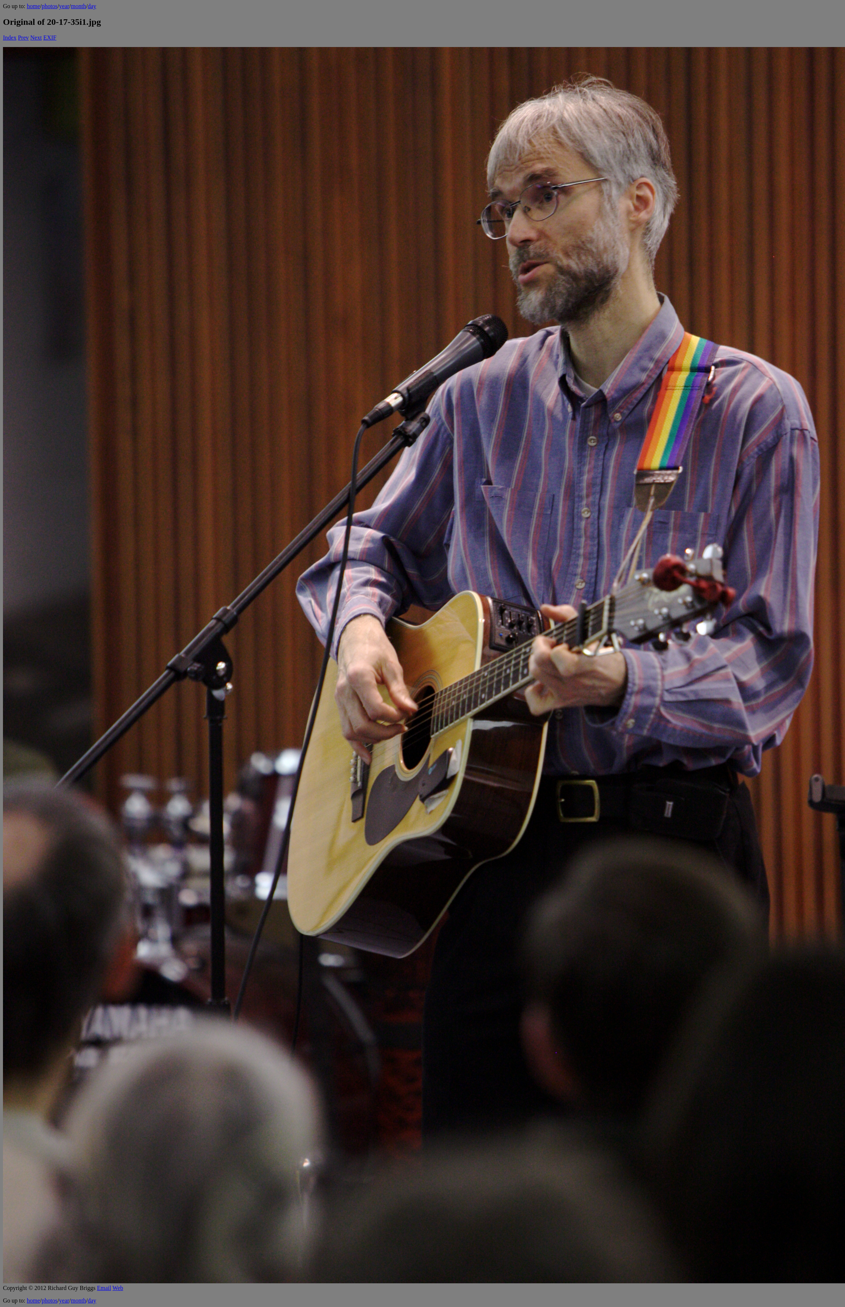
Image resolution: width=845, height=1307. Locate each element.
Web (118, 1288)
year (64, 6)
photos (49, 6)
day (92, 6)
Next (36, 37)
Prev (23, 37)
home (33, 6)
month (78, 6)
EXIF (50, 37)
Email (104, 1288)
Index (9, 37)
